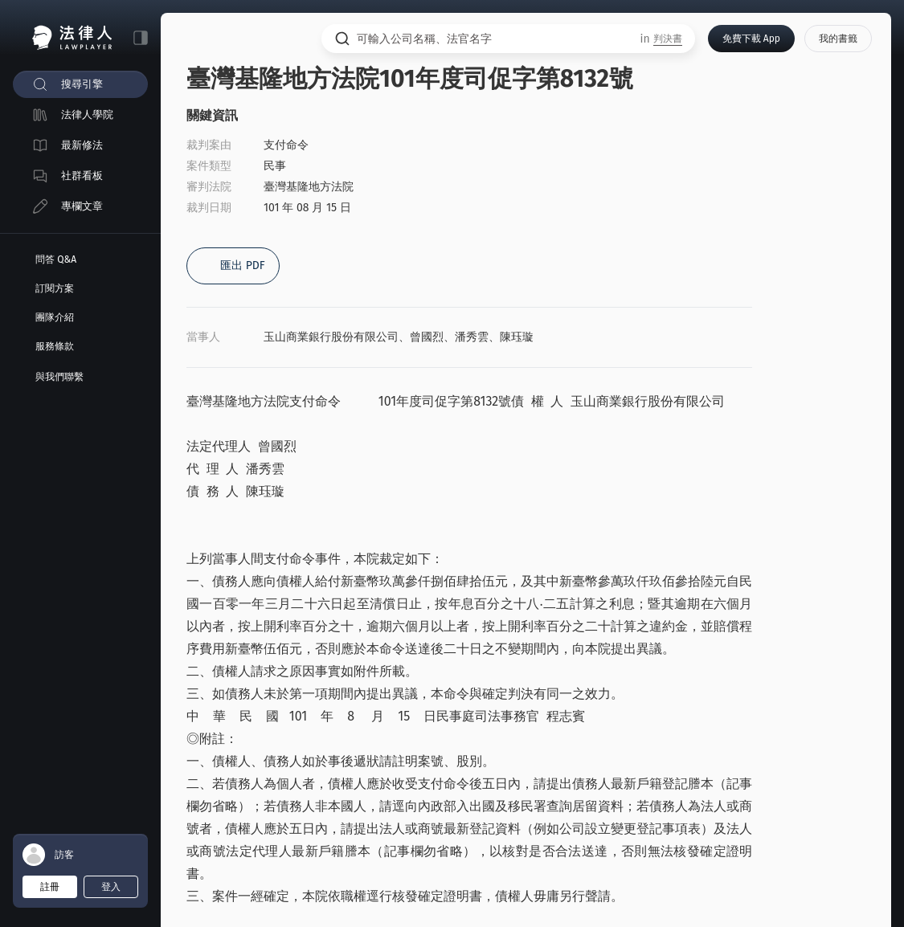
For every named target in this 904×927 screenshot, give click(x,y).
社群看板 (82, 175)
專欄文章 (82, 206)
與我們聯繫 (59, 376)
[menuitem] (80, 84)
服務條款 (54, 346)
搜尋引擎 (82, 84)
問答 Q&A (55, 259)
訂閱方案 (54, 288)
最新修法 (82, 145)
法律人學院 (87, 114)
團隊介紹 (54, 317)
